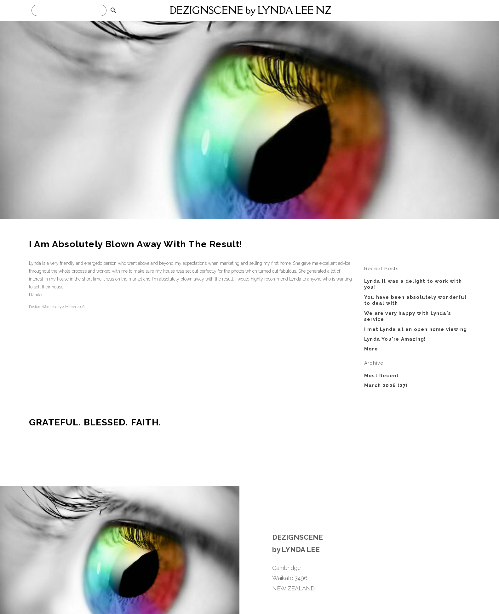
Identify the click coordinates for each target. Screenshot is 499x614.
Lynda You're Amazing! (395, 339)
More (371, 349)
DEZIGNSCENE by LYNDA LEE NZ (250, 10)
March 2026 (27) (386, 385)
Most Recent (381, 375)
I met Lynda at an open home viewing (415, 329)
